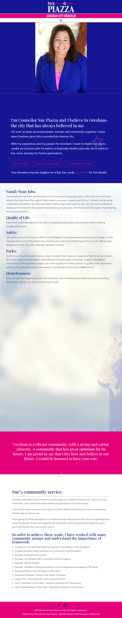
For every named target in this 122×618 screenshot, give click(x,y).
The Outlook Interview (79, 163)
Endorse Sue (21, 163)
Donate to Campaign (47, 163)
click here (82, 172)
